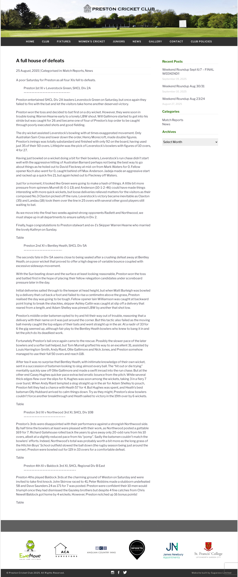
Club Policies (201, 41)
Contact (176, 41)
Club (45, 41)
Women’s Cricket (91, 41)
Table (20, 237)
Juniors (119, 41)
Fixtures (64, 41)
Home (30, 41)
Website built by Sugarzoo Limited (212, 572)
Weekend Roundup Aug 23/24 (183, 99)
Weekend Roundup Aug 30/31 (183, 86)
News (137, 41)
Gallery (155, 41)
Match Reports (73, 71)
